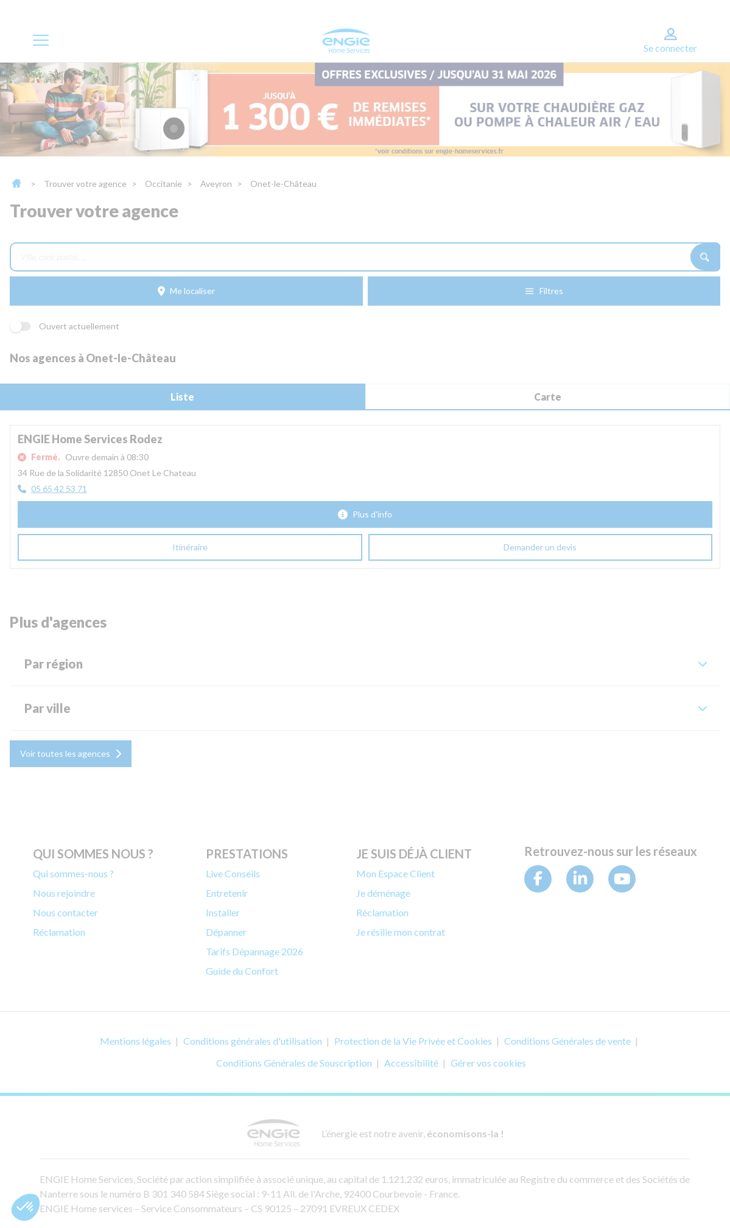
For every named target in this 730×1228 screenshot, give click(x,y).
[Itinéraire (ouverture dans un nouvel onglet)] (190, 547)
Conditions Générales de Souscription (294, 1062)
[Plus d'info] (365, 514)
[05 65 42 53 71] (52, 489)
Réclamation (59, 932)
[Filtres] (544, 291)
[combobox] (350, 257)
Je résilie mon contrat (400, 932)
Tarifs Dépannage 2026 (254, 951)
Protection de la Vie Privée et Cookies (413, 1041)
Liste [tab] (182, 396)
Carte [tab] (547, 396)
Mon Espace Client (395, 873)
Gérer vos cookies (488, 1062)
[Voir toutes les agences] (71, 753)
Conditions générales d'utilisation (252, 1041)
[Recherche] (705, 257)
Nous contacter (65, 912)
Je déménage (383, 893)
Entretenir (227, 893)
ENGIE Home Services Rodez (90, 439)
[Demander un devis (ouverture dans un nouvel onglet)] (540, 547)
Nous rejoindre (64, 893)
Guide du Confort (242, 971)
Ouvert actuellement (64, 326)
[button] (365, 663)
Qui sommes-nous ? (73, 873)
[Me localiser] (186, 291)
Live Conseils (233, 873)
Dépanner (226, 932)
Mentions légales (135, 1041)
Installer (223, 912)
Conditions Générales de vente (567, 1041)
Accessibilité (411, 1062)
